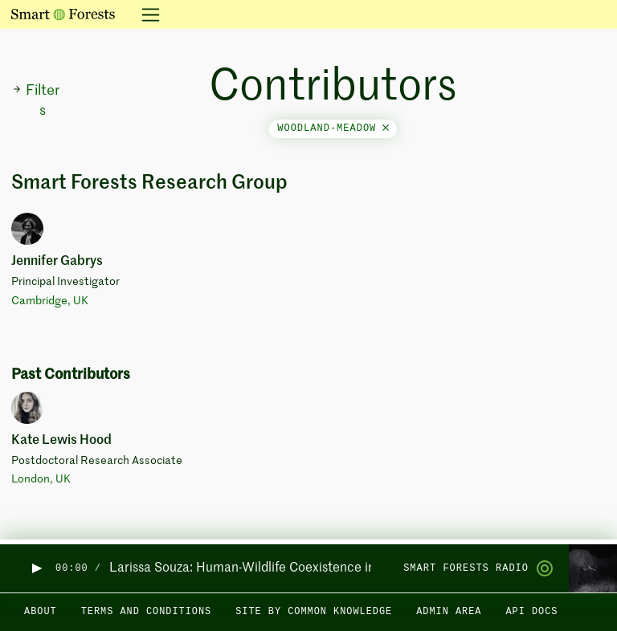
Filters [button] (35, 100)
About (40, 611)
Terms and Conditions (146, 611)
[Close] (385, 128)
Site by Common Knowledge (313, 611)
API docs (531, 611)
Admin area (448, 611)
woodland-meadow (333, 128)
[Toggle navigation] (145, 14)
